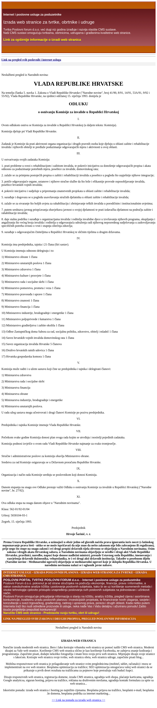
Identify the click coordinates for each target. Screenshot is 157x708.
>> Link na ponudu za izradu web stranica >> (78, 700)
